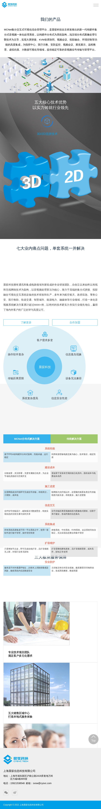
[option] (50, 133)
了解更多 (26, 385)
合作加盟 (75, 385)
